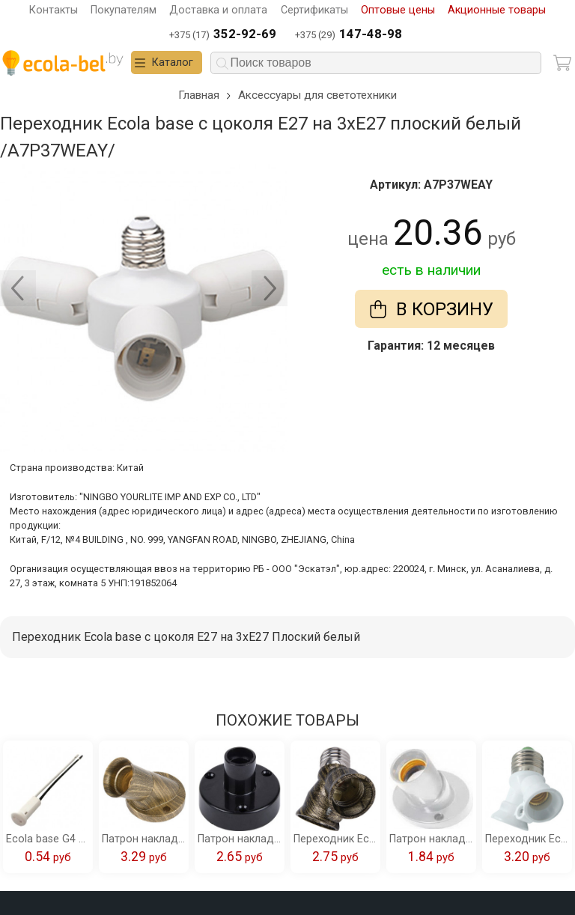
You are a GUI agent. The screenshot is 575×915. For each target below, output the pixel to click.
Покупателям (123, 10)
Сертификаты (314, 10)
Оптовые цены (398, 10)
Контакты (53, 10)
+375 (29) (348, 34)
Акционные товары (497, 10)
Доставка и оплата (218, 10)
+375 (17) (222, 34)
